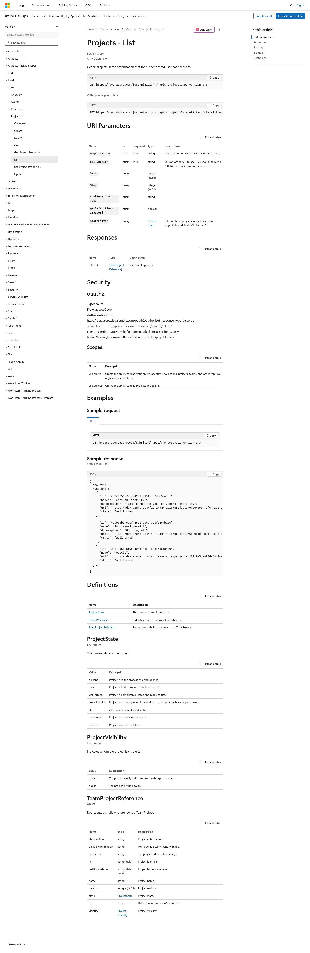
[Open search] (291, 5)
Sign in (301, 5)
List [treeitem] (16, 159)
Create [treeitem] (18, 131)
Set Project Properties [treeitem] (27, 167)
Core (141, 29)
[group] (155, 112)
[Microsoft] (7, 5)
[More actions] (219, 30)
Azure (104, 29)
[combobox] (31, 35)
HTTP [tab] (93, 421)
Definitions (259, 58)
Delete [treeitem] (18, 138)
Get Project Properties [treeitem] (27, 152)
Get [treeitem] (16, 145)
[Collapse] (57, 26)
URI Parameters (262, 37)
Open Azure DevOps (290, 16)
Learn (91, 29)
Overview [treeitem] (16, 94)
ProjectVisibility (98, 620)
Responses (259, 42)
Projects (155, 29)
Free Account (264, 16)
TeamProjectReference (102, 627)
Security (258, 47)
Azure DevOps (123, 29)
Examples (259, 52)
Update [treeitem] (18, 174)
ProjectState (96, 612)
